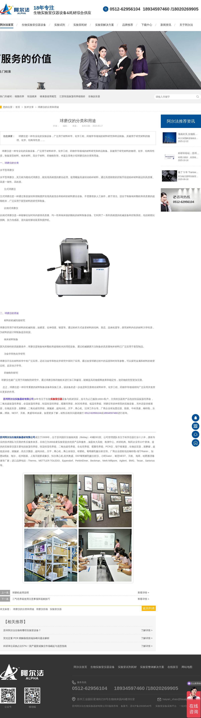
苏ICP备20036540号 (141, 706)
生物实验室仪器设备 (34, 24)
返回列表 (149, 608)
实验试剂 (59, 24)
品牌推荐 (127, 24)
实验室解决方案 (104, 24)
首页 (18, 107)
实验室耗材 (80, 24)
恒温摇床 (32, 96)
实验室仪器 (56, 399)
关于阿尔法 (186, 24)
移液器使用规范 (48, 96)
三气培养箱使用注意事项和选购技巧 (31, 599)
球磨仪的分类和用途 (48, 107)
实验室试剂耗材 (127, 667)
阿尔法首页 (6, 24)
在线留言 (173, 667)
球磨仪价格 (42, 609)
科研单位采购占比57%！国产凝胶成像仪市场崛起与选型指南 (35, 646)
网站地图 (187, 667)
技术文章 (29, 107)
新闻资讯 (165, 24)
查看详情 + (143, 592)
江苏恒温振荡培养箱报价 (72, 96)
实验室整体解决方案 (152, 667)
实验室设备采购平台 (166, 706)
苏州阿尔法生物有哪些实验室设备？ (22, 630)
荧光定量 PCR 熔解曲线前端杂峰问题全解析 (26, 638)
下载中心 (146, 24)
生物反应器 (94, 96)
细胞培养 (19, 96)
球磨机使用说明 (20, 592)
